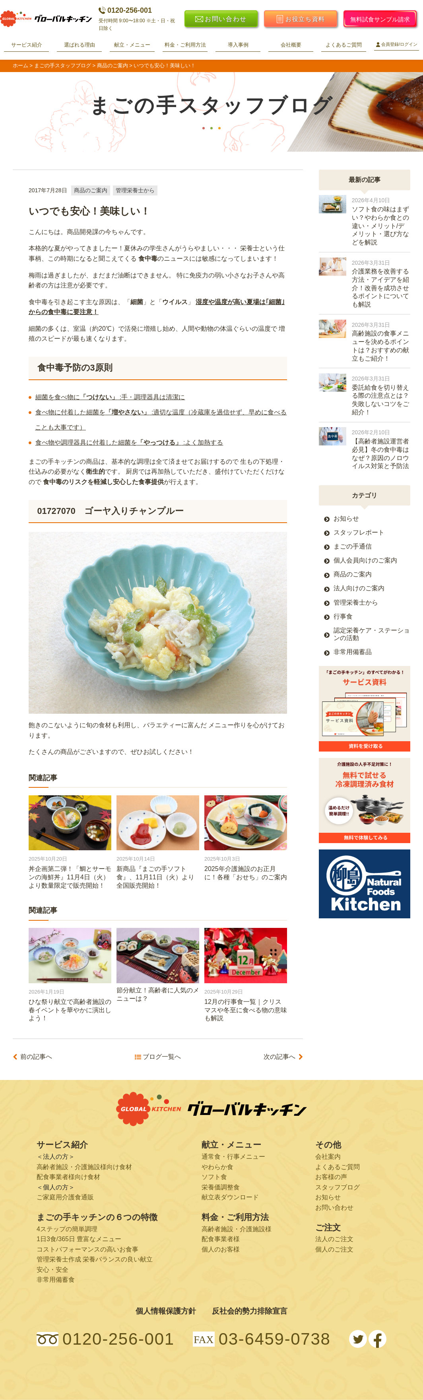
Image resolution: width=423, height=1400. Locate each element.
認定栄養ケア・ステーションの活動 (372, 634)
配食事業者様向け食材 (68, 1177)
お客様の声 (331, 1177)
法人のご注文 (334, 1239)
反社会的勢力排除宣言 (249, 1311)
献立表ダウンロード (230, 1197)
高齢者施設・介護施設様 (237, 1229)
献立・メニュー (132, 45)
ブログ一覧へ (162, 1057)
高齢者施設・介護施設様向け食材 (84, 1167)
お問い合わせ (334, 1207)
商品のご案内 (90, 190)
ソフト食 (214, 1177)
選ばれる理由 (79, 45)
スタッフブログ (337, 1187)
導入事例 (238, 45)
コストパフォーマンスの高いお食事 (87, 1249)
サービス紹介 (26, 45)
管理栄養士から (135, 190)
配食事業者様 (221, 1239)
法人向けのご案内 (359, 588)
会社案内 (328, 1156)
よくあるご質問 (344, 45)
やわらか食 (217, 1167)
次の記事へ (279, 1057)
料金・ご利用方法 (185, 45)
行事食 (343, 616)
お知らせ (346, 518)
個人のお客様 (221, 1249)
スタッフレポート (359, 532)
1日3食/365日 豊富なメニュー (79, 1239)
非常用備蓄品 (353, 651)
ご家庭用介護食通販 (65, 1197)
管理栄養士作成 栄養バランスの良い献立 (95, 1259)
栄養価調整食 (221, 1187)
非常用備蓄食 (56, 1279)
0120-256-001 (125, 10)
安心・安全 (52, 1269)
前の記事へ (36, 1057)
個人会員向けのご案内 (365, 560)
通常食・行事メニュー (233, 1156)
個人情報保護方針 (166, 1311)
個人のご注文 (334, 1249)
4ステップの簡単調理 (67, 1229)
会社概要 (291, 45)
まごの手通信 (353, 546)
